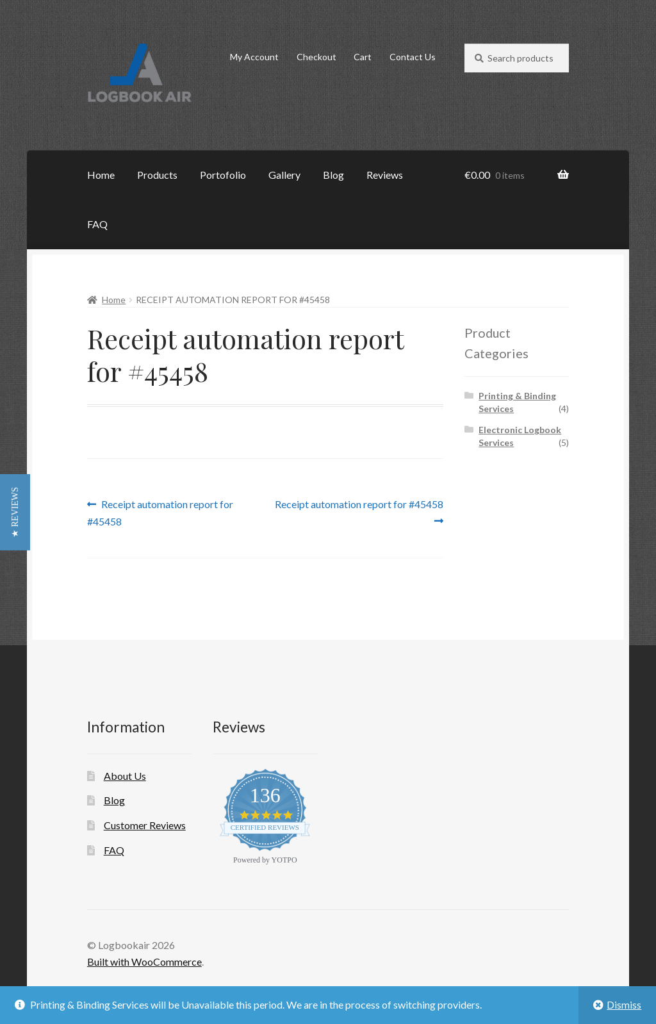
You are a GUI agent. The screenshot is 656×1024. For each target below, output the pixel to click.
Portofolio (223, 175)
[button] (15, 512)
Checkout (316, 56)
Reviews (384, 175)
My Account (254, 56)
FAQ (97, 224)
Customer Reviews (145, 825)
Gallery (284, 175)
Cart (363, 56)
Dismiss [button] (624, 1004)
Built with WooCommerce (144, 961)
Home (101, 175)
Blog (333, 175)
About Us (125, 776)
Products (157, 175)
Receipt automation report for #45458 (160, 511)
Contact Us (413, 56)
